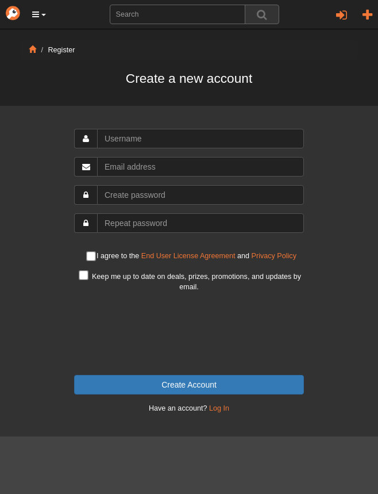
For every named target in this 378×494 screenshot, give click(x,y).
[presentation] (189, 333)
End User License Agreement (188, 256)
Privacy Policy (274, 256)
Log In (219, 408)
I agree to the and (191, 256)
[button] (39, 14)
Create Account (189, 384)
